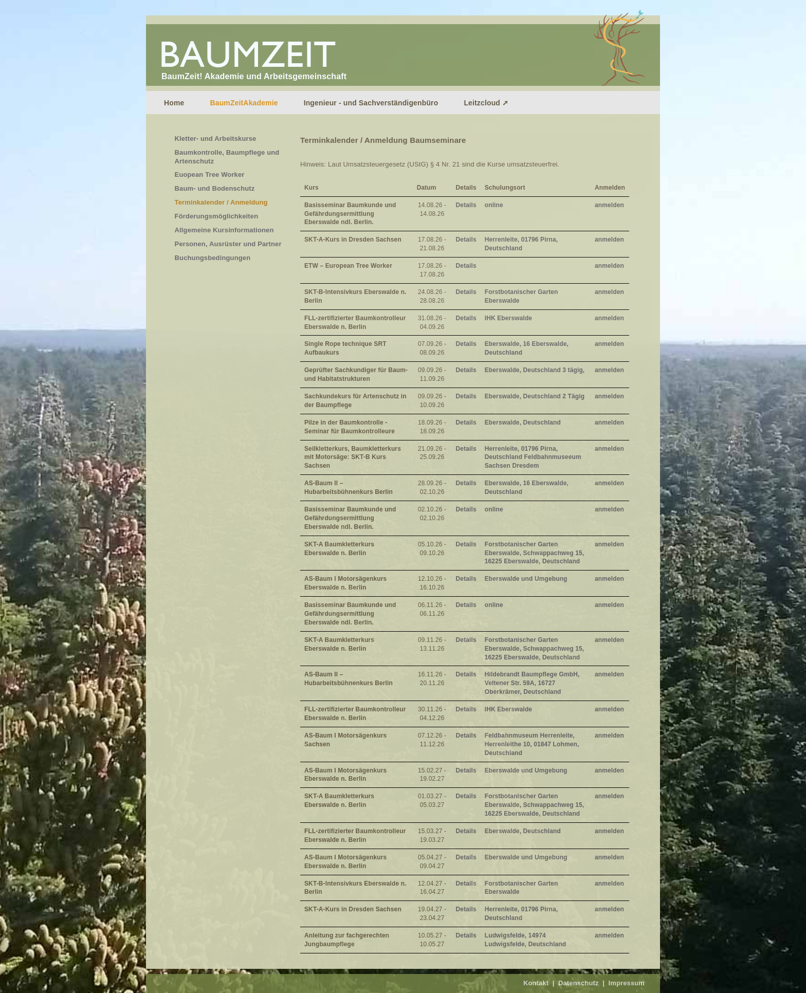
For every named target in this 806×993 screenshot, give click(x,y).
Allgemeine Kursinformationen (224, 230)
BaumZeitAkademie (244, 103)
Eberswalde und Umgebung (526, 578)
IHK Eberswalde (508, 318)
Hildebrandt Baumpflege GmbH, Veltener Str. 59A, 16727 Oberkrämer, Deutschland (532, 683)
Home (174, 103)
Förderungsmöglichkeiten (217, 216)
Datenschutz (578, 983)
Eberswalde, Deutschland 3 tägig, (535, 370)
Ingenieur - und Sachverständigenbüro (371, 103)
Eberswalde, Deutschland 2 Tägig (534, 396)
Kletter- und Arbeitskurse (216, 138)
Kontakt (535, 983)
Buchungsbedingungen (213, 258)
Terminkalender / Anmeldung (221, 202)
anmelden (609, 205)
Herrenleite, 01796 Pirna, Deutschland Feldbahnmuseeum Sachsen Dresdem (533, 457)
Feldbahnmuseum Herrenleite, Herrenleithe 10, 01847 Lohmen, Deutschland (532, 744)
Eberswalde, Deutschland (523, 422)
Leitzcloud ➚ (486, 103)
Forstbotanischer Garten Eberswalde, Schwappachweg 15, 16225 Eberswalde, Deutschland (534, 553)
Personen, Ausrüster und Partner (228, 244)
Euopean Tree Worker (210, 174)
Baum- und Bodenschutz (215, 188)
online (494, 205)
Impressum (626, 983)
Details (466, 205)
